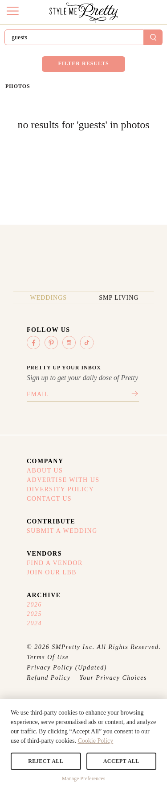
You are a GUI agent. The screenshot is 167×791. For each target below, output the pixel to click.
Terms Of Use (48, 657)
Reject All (45, 761)
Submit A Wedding (62, 530)
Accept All (121, 761)
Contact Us (49, 498)
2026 (34, 604)
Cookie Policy (95, 740)
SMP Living (118, 297)
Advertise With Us (63, 480)
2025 (34, 614)
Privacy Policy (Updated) (67, 667)
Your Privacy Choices (113, 677)
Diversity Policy (60, 489)
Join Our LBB (52, 572)
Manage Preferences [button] (84, 778)
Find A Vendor (55, 563)
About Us (45, 470)
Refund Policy (48, 677)
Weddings (48, 297)
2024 (34, 623)
